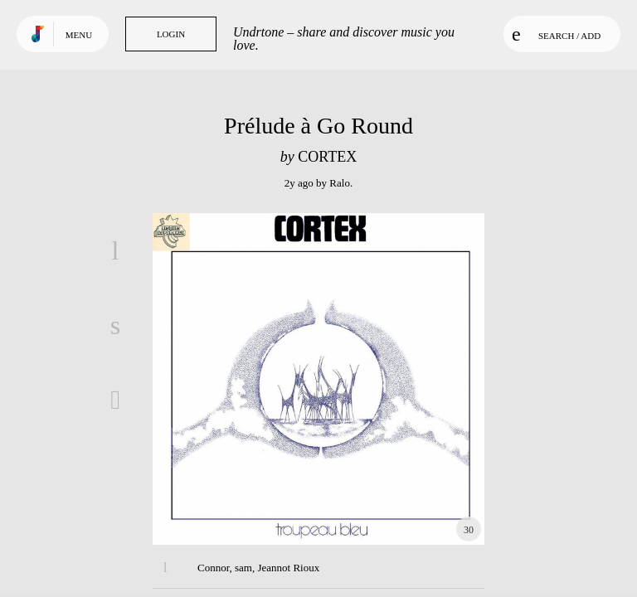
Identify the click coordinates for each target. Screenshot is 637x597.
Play (318, 379)
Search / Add (556, 34)
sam (243, 567)
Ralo (339, 183)
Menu (79, 35)
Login (171, 34)
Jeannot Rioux (288, 567)
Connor (213, 567)
